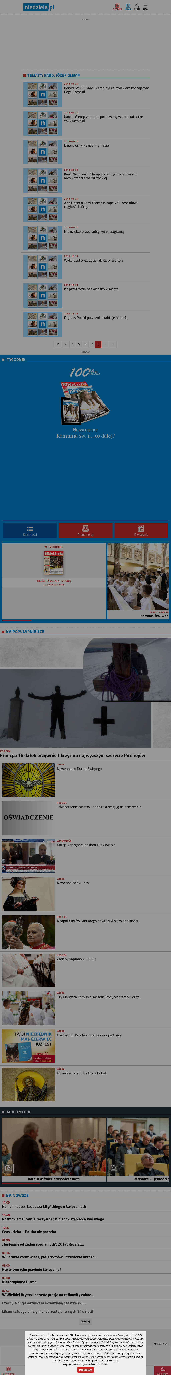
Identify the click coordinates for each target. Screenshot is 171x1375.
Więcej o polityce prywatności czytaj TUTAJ (85, 1364)
